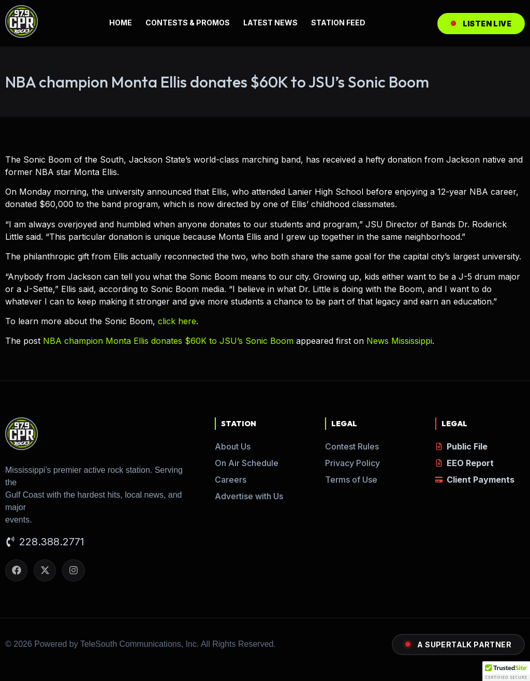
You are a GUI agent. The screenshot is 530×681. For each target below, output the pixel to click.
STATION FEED (338, 22)
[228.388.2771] (10, 542)
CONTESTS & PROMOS (187, 22)
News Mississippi (399, 341)
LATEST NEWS (270, 22)
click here (177, 321)
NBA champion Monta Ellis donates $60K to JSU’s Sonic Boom (168, 341)
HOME (120, 22)
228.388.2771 (51, 541)
